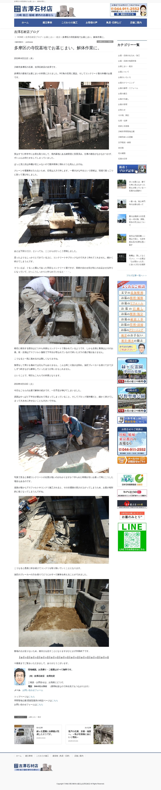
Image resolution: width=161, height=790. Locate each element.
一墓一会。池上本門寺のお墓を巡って (137, 202)
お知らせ (121, 110)
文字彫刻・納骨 (124, 142)
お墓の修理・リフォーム (128, 88)
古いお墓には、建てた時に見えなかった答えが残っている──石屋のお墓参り (137, 186)
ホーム (19, 756)
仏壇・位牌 (122, 121)
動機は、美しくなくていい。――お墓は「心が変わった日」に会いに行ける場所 (137, 260)
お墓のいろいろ (124, 77)
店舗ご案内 (78, 756)
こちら (32, 697)
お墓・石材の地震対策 (127, 61)
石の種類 (121, 153)
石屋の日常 (122, 159)
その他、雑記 (123, 115)
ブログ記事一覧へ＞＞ (136, 275)
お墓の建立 (122, 93)
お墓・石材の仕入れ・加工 (129, 55)
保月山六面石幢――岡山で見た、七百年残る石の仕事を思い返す (137, 240)
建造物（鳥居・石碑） (62, 756)
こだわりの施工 (42, 756)
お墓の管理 (122, 104)
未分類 (121, 148)
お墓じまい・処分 (105, 42)
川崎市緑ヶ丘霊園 (125, 137)
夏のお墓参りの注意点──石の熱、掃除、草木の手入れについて (137, 220)
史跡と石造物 (123, 126)
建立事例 (28, 756)
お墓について (123, 72)
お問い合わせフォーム (32, 690)
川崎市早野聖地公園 (126, 131)
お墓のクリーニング (126, 83)
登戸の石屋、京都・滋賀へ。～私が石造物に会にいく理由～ (79, 734)
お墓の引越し (123, 99)
